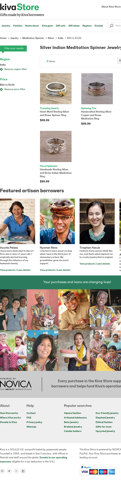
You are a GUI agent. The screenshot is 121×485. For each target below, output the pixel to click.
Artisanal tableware (75, 418)
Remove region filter (13, 69)
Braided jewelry (73, 427)
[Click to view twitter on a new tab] (10, 471)
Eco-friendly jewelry (107, 413)
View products (7, 270)
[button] (111, 26)
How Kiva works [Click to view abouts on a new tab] (9, 413)
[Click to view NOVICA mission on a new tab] (16, 384)
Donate (99, 26)
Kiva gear (47, 26)
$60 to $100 (7, 85)
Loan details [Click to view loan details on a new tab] (23, 270)
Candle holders (72, 431)
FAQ (28, 418)
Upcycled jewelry (105, 431)
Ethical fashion (104, 422)
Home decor (32, 26)
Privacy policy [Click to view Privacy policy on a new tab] (34, 422)
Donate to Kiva (8, 422)
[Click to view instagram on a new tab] (17, 471)
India (3, 65)
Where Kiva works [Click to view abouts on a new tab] (10, 418)
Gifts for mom (104, 427)
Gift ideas (74, 26)
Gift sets (61, 26)
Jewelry (5, 26)
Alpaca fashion (72, 413)
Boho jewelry (71, 422)
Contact (31, 413)
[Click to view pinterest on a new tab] (3, 471)
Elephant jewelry (105, 418)
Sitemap (31, 427)
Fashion (17, 26)
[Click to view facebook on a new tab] (24, 471)
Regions (87, 26)
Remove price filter (12, 89)
